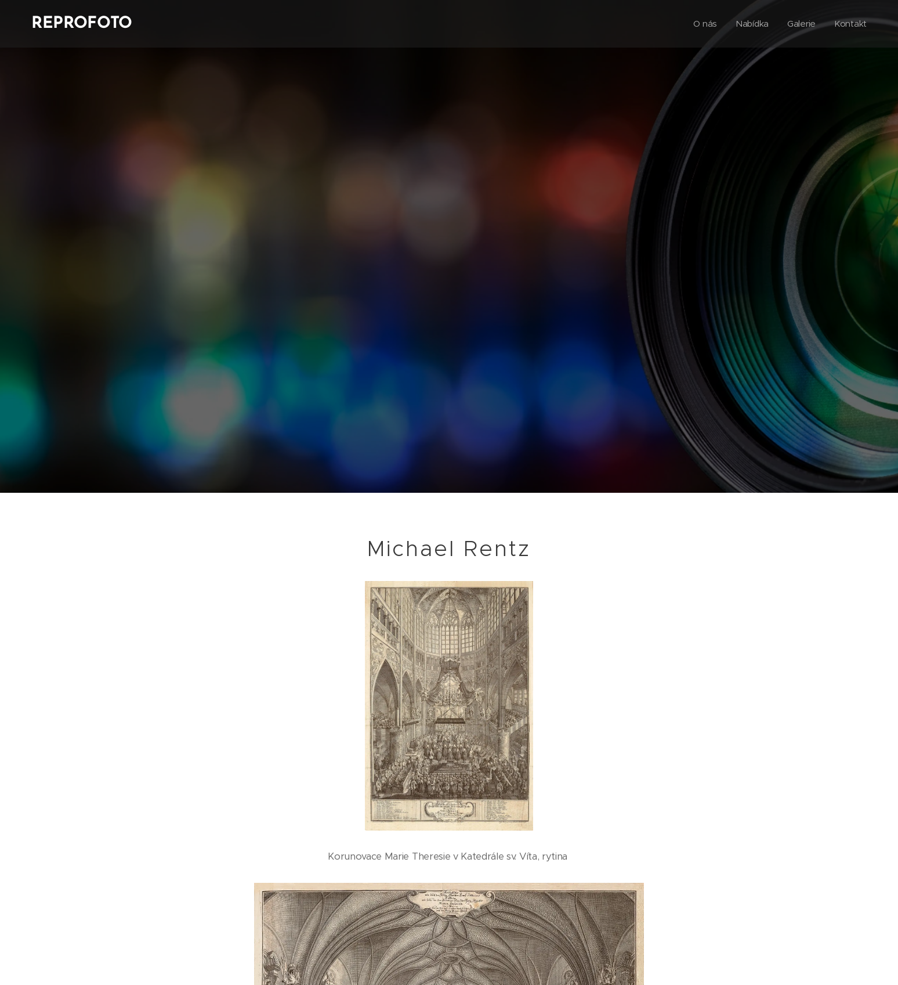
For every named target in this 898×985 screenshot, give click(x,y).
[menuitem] (704, 23)
